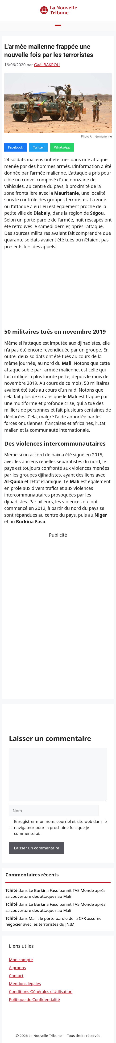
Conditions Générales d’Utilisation (40, 991)
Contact (16, 975)
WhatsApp (62, 147)
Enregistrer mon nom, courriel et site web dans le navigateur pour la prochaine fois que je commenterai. (60, 827)
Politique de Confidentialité (34, 999)
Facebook (15, 147)
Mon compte (21, 959)
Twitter (38, 147)
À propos (17, 967)
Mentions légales (25, 983)
